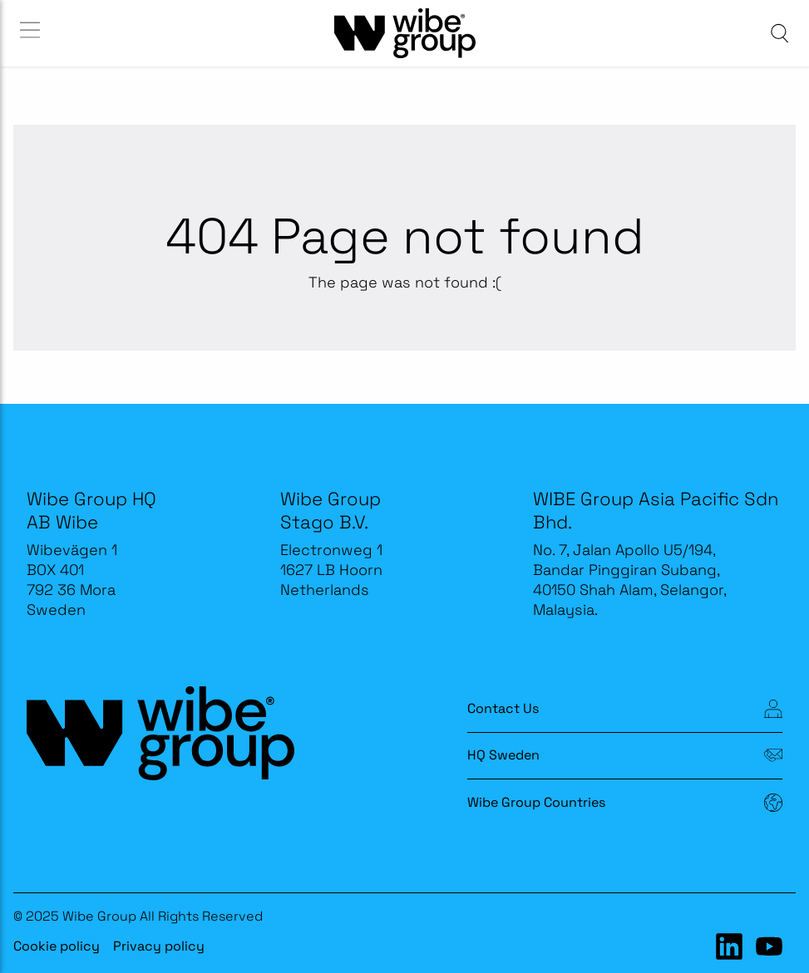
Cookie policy (56, 946)
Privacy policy (159, 946)
